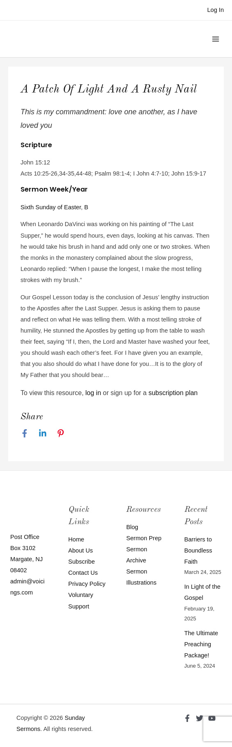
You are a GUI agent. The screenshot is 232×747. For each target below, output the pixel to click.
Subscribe (81, 561)
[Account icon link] (215, 10)
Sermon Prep (143, 538)
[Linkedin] (43, 433)
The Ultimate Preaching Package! (201, 644)
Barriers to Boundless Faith (198, 550)
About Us (80, 550)
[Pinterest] (61, 433)
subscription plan (173, 392)
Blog (132, 527)
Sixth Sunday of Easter (50, 207)
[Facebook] (24, 433)
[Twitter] (199, 718)
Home (76, 539)
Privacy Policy (87, 583)
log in (93, 392)
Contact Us (83, 572)
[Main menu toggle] (215, 38)
